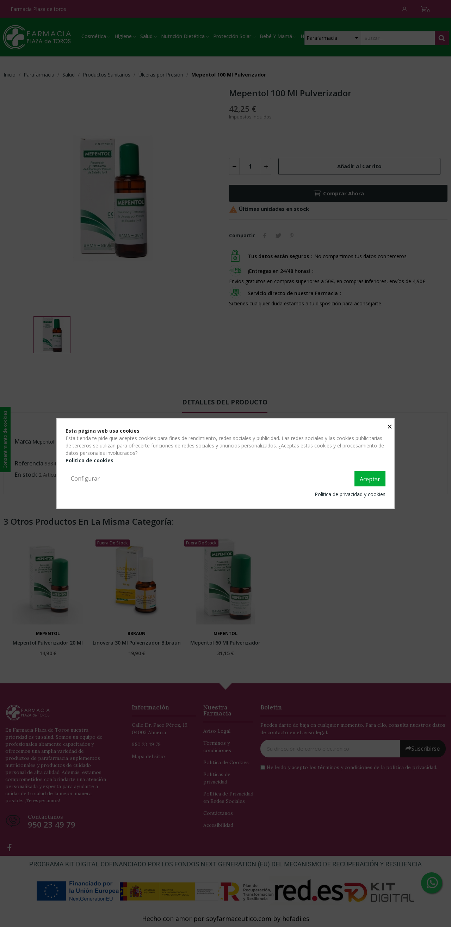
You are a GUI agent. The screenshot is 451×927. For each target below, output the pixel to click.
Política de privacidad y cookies (350, 494)
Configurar (85, 478)
